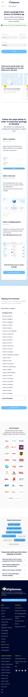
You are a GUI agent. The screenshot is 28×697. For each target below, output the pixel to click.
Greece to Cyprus (7, 328)
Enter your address (14, 272)
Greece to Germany (7, 346)
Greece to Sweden (7, 393)
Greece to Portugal (7, 378)
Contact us (14, 600)
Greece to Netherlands (8, 372)
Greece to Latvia (6, 361)
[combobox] (9, 37)
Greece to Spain (6, 390)
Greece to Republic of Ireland (10, 355)
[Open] (25, 45)
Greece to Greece (7, 349)
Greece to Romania (7, 381)
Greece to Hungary (7, 352)
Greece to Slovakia (7, 384)
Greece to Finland (7, 340)
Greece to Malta (6, 369)
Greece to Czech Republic (9, 331)
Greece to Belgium (7, 319)
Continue (14, 51)
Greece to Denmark (7, 334)
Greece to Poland (7, 375)
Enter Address (14, 407)
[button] (14, 312)
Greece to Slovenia (7, 387)
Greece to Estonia (7, 337)
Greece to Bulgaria (7, 322)
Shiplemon (3, 6)
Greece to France (7, 343)
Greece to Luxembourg (8, 366)
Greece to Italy (6, 358)
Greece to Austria (7, 316)
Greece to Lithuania (7, 363)
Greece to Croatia (7, 325)
